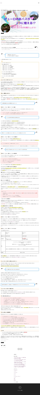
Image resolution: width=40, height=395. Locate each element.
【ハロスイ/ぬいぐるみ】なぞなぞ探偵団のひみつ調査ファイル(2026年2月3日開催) (20, 366)
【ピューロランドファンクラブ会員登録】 (25, 178)
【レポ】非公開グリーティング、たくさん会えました (21, 349)
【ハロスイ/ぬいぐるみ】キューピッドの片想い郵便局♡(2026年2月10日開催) (20, 362)
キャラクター (15, 372)
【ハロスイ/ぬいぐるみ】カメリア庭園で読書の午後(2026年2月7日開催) (20, 358)
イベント (15, 371)
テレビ (15, 377)
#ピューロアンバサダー (5, 339)
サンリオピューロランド (4, 9)
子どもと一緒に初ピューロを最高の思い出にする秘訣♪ (19, 349)
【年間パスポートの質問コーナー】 (17, 257)
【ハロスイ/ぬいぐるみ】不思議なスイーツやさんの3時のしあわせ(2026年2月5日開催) (20, 364)
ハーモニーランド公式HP (4, 202)
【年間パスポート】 (10, 214)
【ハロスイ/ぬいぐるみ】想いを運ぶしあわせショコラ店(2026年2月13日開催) (20, 360)
